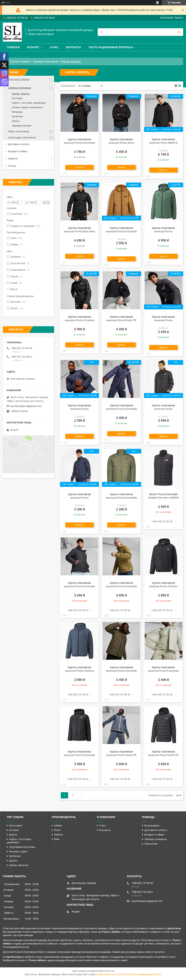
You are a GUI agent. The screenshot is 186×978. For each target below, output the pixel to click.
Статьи (12, 165)
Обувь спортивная (18, 131)
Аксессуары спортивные (22, 137)
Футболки (17, 116)
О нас (54, 47)
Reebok (58, 834)
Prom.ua (110, 971)
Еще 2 (13, 289)
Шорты (16, 121)
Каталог (33, 47)
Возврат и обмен (17, 151)
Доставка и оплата (18, 144)
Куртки (13, 834)
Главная (13, 47)
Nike (56, 839)
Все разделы (152, 825)
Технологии (151, 843)
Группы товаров (20, 61)
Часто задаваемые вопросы (110, 47)
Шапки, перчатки (18, 865)
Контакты (73, 47)
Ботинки (14, 830)
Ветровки (17, 111)
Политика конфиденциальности (144, 974)
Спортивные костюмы (22, 847)
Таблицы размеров (155, 839)
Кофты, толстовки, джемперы (29, 102)
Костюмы (17, 98)
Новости (13, 158)
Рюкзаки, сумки (18, 851)
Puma (57, 830)
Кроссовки (15, 825)
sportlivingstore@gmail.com (26, 406)
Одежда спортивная (45, 61)
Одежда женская (21, 125)
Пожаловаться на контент (111, 974)
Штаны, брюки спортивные (27, 107)
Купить (80, 167)
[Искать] (179, 32)
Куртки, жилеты (21, 93)
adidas (58, 825)
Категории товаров (19, 79)
